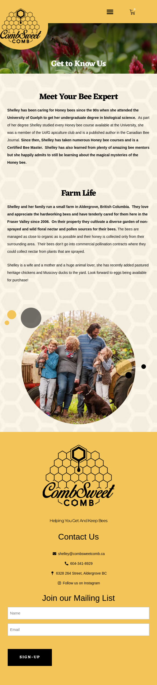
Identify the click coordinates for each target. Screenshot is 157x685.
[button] (110, 11)
